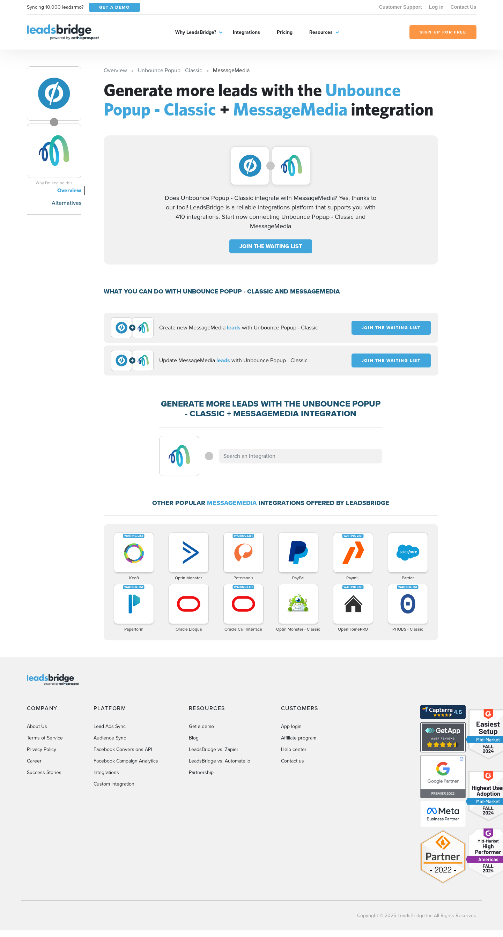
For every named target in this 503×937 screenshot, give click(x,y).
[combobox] (300, 456)
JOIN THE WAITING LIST (270, 246)
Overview (69, 190)
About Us (37, 726)
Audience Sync (110, 738)
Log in (436, 7)
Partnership (201, 772)
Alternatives (66, 203)
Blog (194, 738)
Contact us (292, 761)
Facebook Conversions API (123, 749)
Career (34, 761)
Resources (321, 32)
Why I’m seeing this (54, 183)
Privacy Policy (41, 749)
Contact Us (463, 7)
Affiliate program (298, 738)
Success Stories (44, 772)
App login (291, 726)
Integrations (246, 32)
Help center (293, 749)
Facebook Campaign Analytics (126, 761)
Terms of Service (45, 738)
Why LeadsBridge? (195, 32)
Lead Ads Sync (110, 726)
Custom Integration (114, 784)
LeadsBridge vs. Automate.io (219, 761)
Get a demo (201, 726)
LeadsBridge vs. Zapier (213, 749)
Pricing (285, 32)
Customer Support (400, 7)
